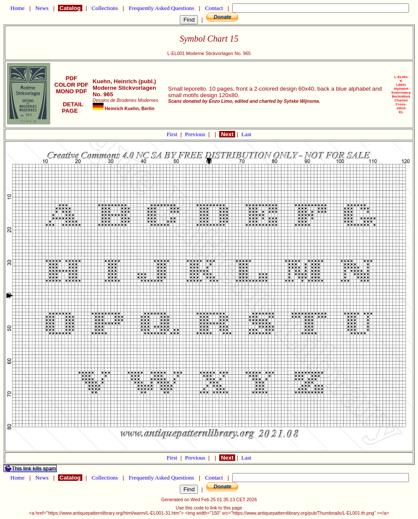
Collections (104, 8)
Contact (214, 8)
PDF (71, 78)
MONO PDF (71, 91)
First (173, 134)
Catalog (70, 8)
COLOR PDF (71, 85)
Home (17, 8)
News (42, 8)
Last (246, 134)
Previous (196, 134)
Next (227, 134)
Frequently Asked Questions (161, 8)
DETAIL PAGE (72, 107)
